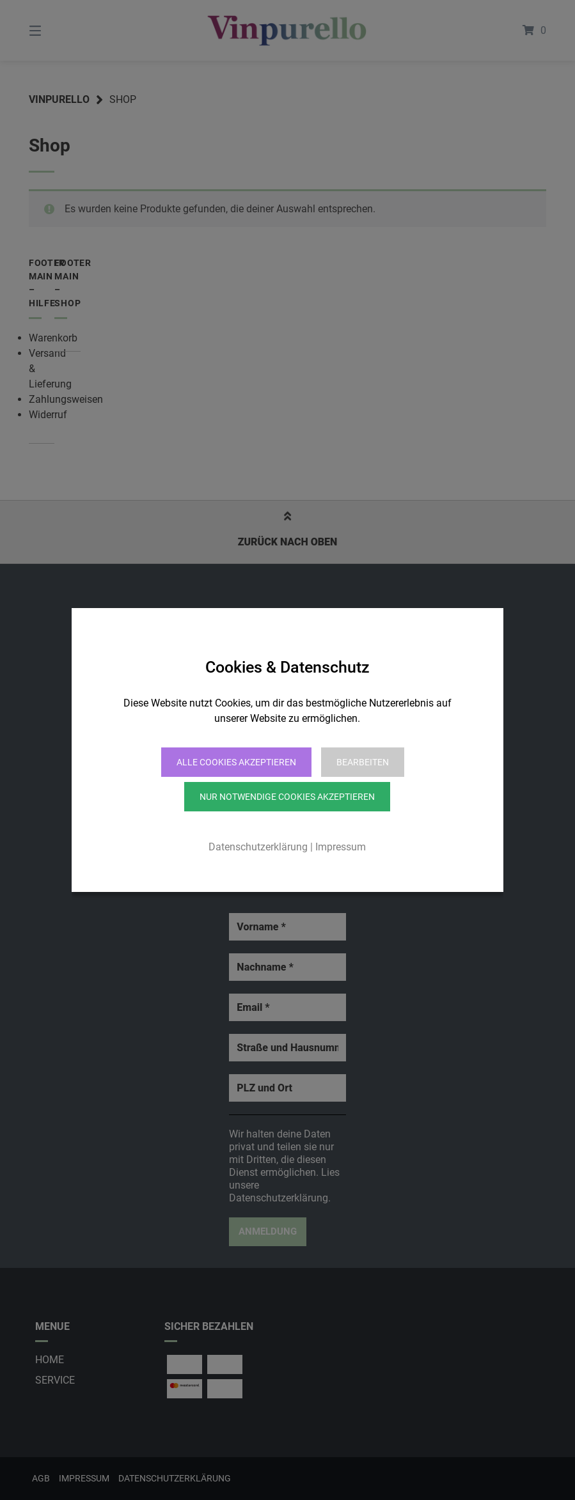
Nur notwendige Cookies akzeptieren (287, 797)
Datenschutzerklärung (258, 847)
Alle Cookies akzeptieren (236, 762)
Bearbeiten (362, 762)
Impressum (340, 847)
